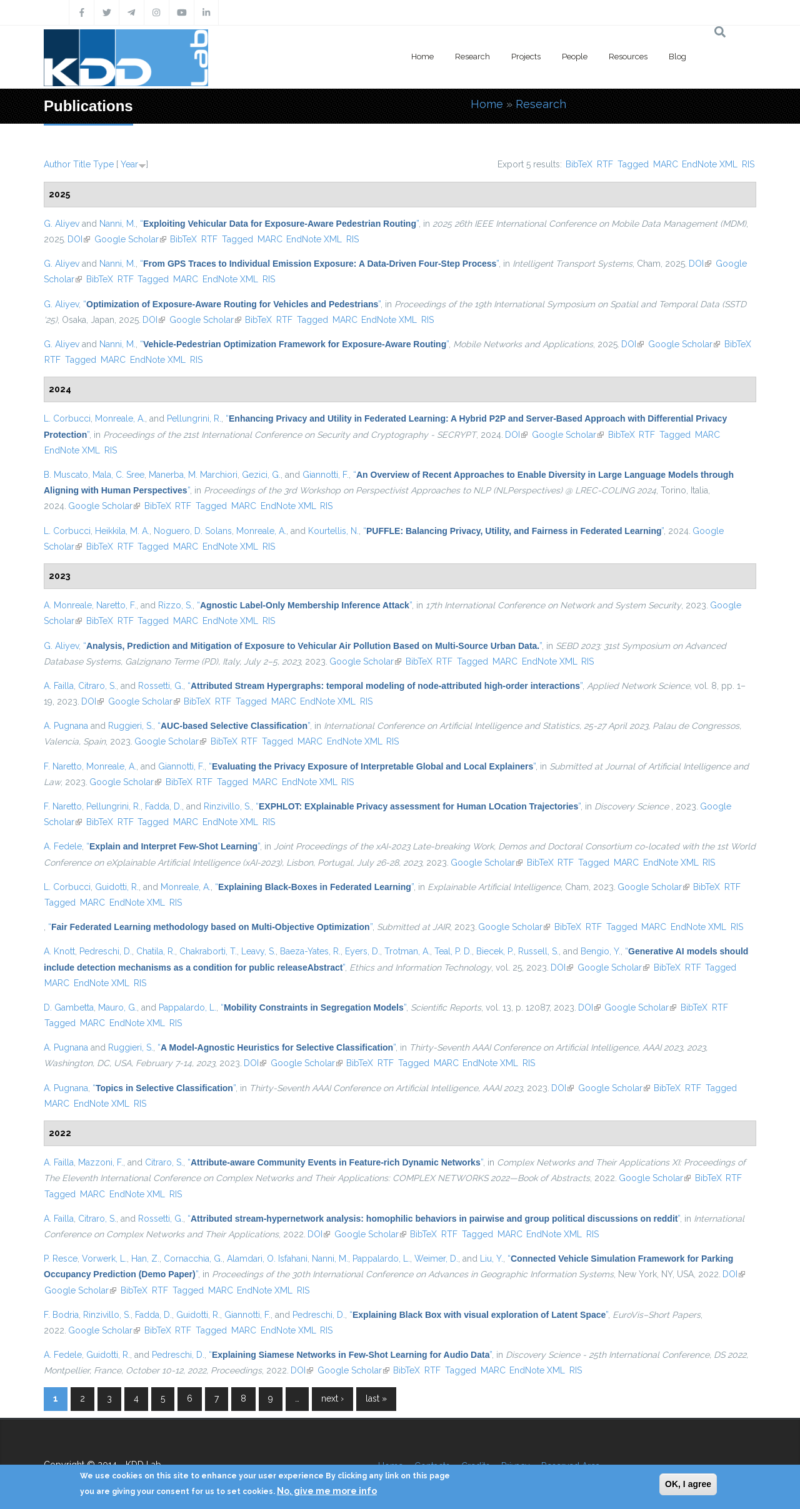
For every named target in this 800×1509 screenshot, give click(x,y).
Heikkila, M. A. (122, 531)
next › (332, 1398)
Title (82, 164)
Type (103, 164)
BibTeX (579, 164)
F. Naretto (63, 766)
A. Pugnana (66, 726)
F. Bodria (61, 1315)
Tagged (633, 164)
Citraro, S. (97, 686)
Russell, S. (538, 951)
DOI (79, 239)
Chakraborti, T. (208, 951)
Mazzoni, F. (100, 1162)
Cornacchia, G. (193, 1259)
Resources (628, 56)
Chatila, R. (155, 951)
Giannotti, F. (325, 475)
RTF (605, 164)
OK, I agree (688, 1484)
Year (129, 164)
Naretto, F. (116, 605)
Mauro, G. (117, 1007)
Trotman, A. (407, 951)
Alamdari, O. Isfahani (267, 1259)
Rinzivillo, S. (227, 806)
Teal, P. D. (453, 951)
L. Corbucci (67, 418)
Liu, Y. (491, 1259)
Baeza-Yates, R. (310, 951)
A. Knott (59, 951)
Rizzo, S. (175, 605)
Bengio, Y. (601, 951)
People (575, 56)
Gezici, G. (261, 475)
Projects (526, 56)
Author (57, 164)
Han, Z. (145, 1259)
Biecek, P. (495, 951)
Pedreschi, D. (105, 951)
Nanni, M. (117, 224)
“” (279, 224)
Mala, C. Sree (118, 475)
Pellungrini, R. (194, 418)
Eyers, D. (362, 951)
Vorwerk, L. (104, 1259)
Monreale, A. (120, 418)
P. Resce (61, 1259)
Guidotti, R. (117, 887)
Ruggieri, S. (130, 726)
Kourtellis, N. (333, 531)
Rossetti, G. (160, 686)
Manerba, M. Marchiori (193, 475)
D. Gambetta (69, 1007)
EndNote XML (710, 164)
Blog (677, 56)
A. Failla (59, 686)
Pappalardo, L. (187, 1007)
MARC (665, 164)
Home (422, 56)
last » (376, 1398)
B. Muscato (66, 475)
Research (472, 56)
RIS (748, 164)
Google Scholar (130, 239)
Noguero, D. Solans (193, 531)
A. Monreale (68, 605)
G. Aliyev (61, 224)
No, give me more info (327, 1491)
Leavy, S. (258, 951)
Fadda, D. (163, 806)
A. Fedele (63, 846)
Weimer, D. (436, 1259)
